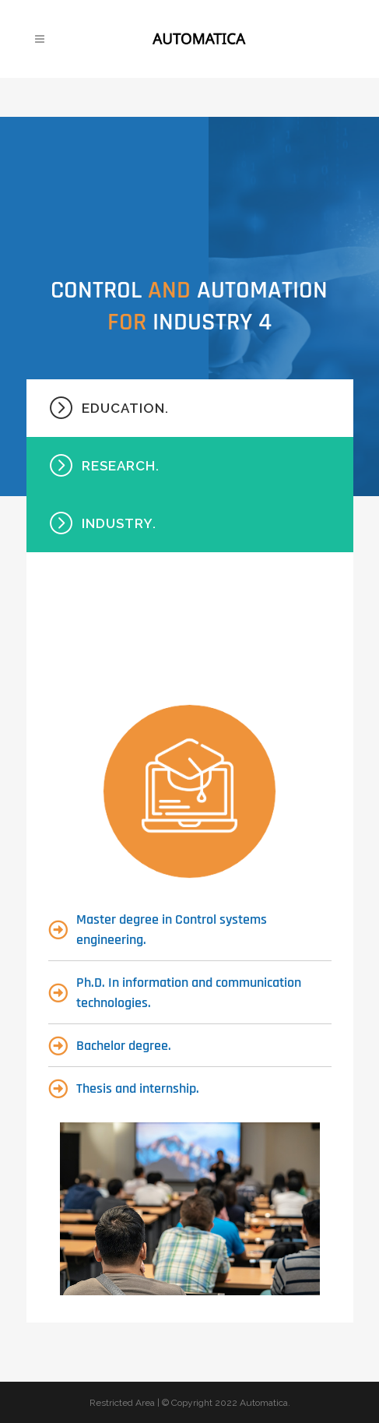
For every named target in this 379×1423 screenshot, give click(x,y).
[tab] (189, 408)
